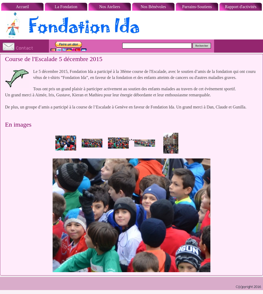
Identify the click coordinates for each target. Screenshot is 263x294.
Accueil (22, 6)
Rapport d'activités (240, 6)
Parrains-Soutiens (197, 6)
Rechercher (201, 45)
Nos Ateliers (109, 6)
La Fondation (66, 6)
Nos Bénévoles (153, 6)
